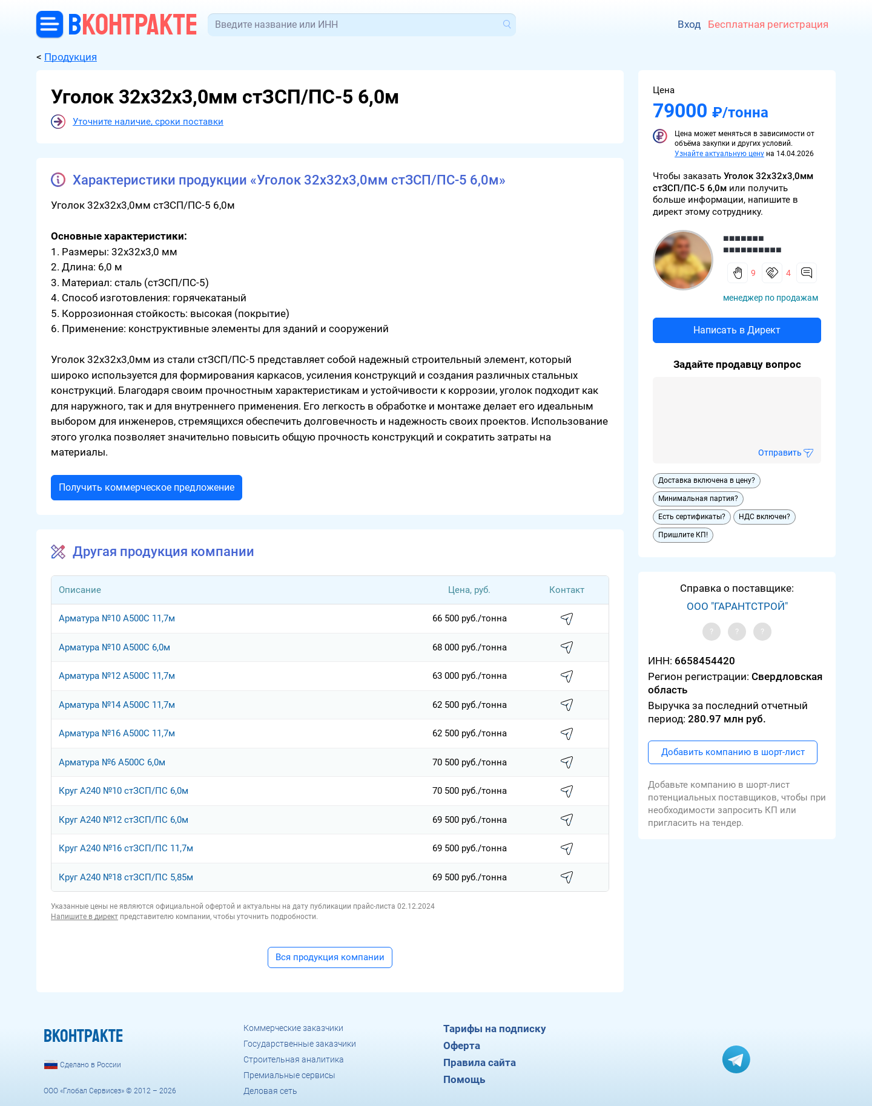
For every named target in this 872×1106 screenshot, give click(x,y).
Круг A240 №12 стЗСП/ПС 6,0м (123, 819)
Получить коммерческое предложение (146, 487)
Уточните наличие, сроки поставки (148, 121)
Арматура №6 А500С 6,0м (112, 762)
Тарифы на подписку (494, 1029)
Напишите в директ (84, 916)
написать (567, 619)
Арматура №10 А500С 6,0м (114, 647)
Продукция (70, 57)
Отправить (780, 452)
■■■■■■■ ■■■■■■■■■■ (752, 243)
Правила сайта (479, 1062)
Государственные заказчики (299, 1044)
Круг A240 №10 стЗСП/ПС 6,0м (123, 790)
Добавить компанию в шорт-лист (733, 752)
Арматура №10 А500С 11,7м (117, 618)
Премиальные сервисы (289, 1075)
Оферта (461, 1045)
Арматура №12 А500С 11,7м (117, 675)
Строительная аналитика (293, 1059)
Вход (689, 24)
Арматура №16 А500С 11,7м (117, 733)
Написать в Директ (737, 330)
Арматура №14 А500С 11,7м (117, 704)
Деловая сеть (270, 1091)
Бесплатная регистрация (768, 24)
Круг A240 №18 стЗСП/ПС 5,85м (126, 877)
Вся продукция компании (330, 957)
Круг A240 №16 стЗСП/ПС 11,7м (126, 848)
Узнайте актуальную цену (719, 153)
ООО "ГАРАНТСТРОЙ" (737, 606)
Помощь (464, 1079)
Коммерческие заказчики (293, 1028)
